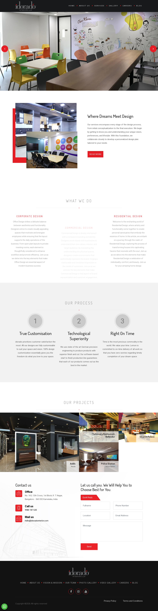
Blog (139, 6)
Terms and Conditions (133, 601)
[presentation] (4, 48)
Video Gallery (108, 583)
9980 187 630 (31, 510)
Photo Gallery (88, 583)
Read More (95, 154)
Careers (127, 6)
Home (72, 6)
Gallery (113, 6)
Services (99, 6)
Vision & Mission (52, 583)
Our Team (70, 583)
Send (89, 546)
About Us (84, 6)
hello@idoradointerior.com (36, 520)
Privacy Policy (110, 601)
